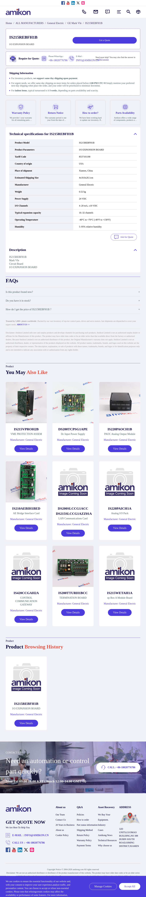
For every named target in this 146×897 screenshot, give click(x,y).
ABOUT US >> (23, 324)
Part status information (87, 824)
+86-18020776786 (35, 842)
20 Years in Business (65, 824)
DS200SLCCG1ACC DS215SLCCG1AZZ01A (73, 510)
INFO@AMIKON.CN (36, 834)
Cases (100, 829)
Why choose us (105, 845)
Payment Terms (84, 845)
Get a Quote (104, 40)
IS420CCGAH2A (26, 592)
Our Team (60, 814)
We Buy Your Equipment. (104, 816)
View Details (26, 448)
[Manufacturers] (138, 12)
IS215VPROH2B (26, 429)
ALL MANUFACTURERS (30, 23)
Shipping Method (85, 829)
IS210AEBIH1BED (26, 508)
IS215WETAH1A (119, 592)
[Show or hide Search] (128, 12)
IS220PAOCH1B (120, 429)
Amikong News (105, 834)
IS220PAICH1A (119, 508)
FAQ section (104, 60)
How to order (83, 819)
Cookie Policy (62, 834)
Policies (80, 814)
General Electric (55, 23)
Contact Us (61, 819)
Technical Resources (107, 840)
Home (9, 23)
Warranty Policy (84, 840)
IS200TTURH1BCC (73, 592)
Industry (102, 824)
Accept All (129, 886)
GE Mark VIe (74, 23)
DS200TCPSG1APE (73, 429)
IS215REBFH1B (26, 703)
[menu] (119, 11)
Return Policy (83, 834)
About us (60, 829)
